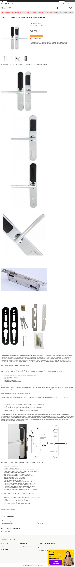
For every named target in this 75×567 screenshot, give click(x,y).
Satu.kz (45, 564)
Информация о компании (8, 539)
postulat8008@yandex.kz (48, 548)
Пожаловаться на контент (45, 565)
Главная (27, 8)
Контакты (52, 8)
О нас (45, 8)
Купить (37, 36)
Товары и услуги (36, 8)
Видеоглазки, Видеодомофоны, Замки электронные (28, 12)
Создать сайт (3, 1)
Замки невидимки (49, 12)
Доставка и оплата (6, 537)
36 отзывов (62, 1)
